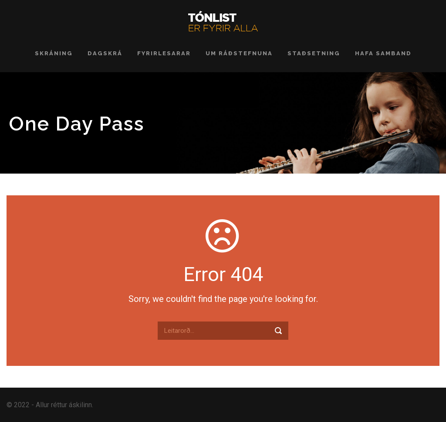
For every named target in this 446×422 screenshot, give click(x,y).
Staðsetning (313, 53)
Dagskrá (105, 53)
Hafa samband (383, 53)
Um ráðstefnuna (239, 53)
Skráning (54, 53)
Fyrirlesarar (164, 53)
